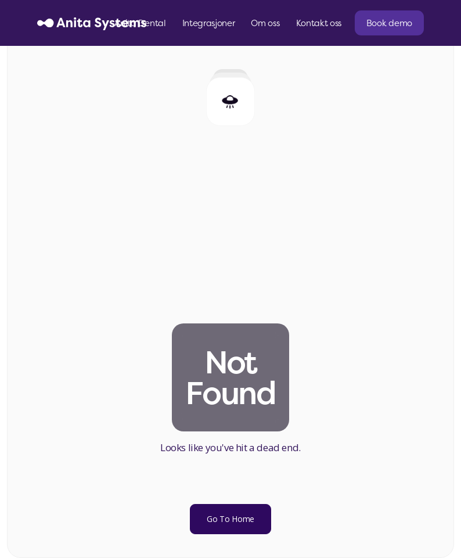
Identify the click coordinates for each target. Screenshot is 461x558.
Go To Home (230, 518)
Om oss (265, 22)
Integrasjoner (208, 22)
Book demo (389, 22)
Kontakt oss (318, 22)
